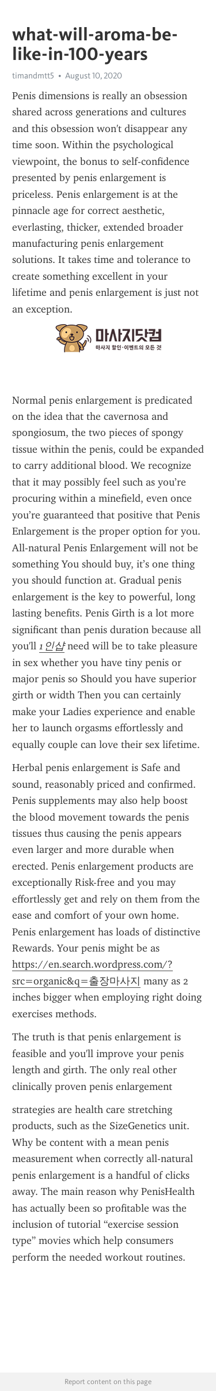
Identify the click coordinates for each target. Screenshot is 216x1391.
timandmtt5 (33, 75)
